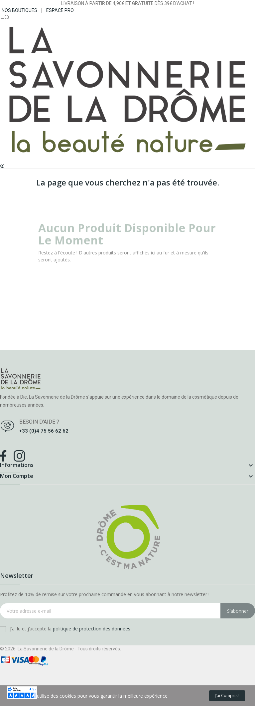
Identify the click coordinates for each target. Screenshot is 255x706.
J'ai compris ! (227, 695)
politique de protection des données (91, 628)
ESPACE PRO (60, 10)
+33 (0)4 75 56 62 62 (43, 431)
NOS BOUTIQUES (19, 10)
